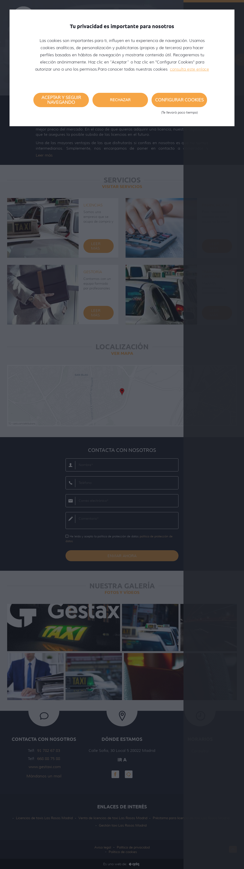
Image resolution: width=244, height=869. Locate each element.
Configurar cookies (179, 102)
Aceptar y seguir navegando (61, 100)
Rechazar (120, 100)
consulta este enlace (189, 69)
